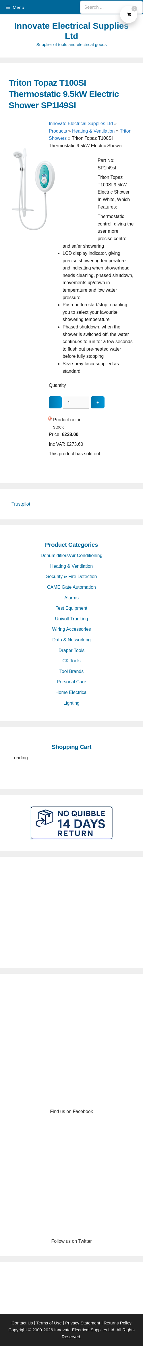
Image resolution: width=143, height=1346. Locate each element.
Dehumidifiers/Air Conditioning (71, 555)
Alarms (71, 597)
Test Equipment (71, 608)
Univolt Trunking (71, 618)
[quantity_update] (76, 402)
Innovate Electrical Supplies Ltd (81, 123)
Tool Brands (71, 671)
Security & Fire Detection (71, 576)
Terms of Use (48, 1322)
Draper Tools (71, 650)
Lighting (71, 703)
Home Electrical (71, 692)
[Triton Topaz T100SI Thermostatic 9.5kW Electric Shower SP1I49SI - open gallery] (52, 231)
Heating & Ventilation (93, 131)
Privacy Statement (82, 1322)
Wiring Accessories (71, 629)
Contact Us (22, 1322)
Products (58, 131)
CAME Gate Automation (71, 587)
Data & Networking (71, 639)
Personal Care (71, 681)
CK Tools (71, 660)
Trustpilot (20, 504)
